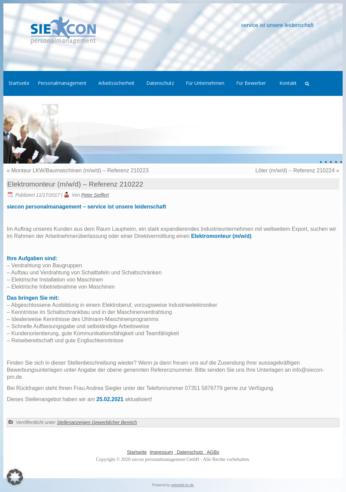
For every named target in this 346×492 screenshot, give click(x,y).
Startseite (137, 452)
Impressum (161, 452)
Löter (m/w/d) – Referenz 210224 (295, 170)
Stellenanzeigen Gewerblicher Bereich (97, 422)
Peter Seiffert (95, 195)
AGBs (211, 452)
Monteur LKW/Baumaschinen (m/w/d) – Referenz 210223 (80, 170)
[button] (15, 477)
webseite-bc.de (182, 485)
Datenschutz (189, 452)
